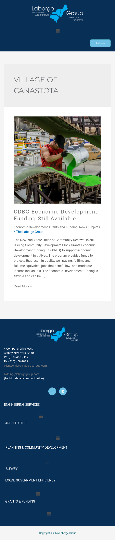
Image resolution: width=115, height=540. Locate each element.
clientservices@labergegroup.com (25, 365)
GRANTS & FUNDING (20, 501)
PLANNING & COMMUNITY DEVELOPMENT (36, 447)
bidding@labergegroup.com (21, 374)
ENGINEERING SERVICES (22, 405)
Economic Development (31, 227)
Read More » (23, 286)
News (83, 227)
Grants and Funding (63, 227)
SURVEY (11, 469)
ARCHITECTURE (16, 423)
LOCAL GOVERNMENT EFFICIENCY (30, 480)
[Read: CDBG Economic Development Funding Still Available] (57, 160)
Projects (94, 227)
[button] (57, 31)
